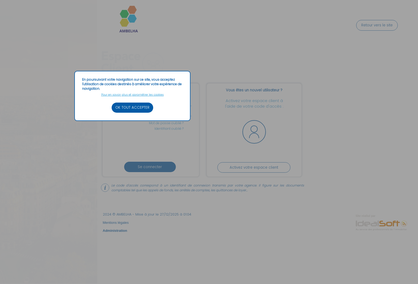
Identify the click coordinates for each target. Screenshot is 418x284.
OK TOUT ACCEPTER (132, 107)
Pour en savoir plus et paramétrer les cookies (132, 95)
